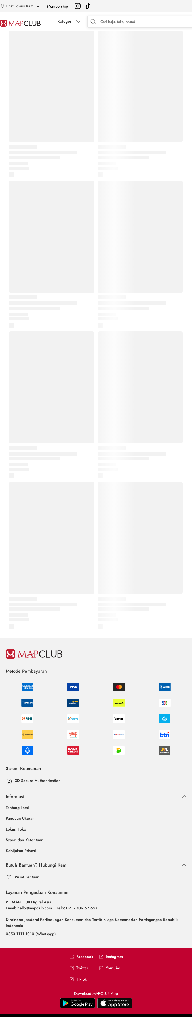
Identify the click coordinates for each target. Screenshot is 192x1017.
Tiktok (78, 979)
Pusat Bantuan (27, 877)
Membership (57, 6)
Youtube (109, 968)
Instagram (111, 956)
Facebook (81, 956)
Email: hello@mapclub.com (29, 908)
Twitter (78, 968)
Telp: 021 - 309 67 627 (77, 908)
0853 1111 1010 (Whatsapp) (31, 934)
